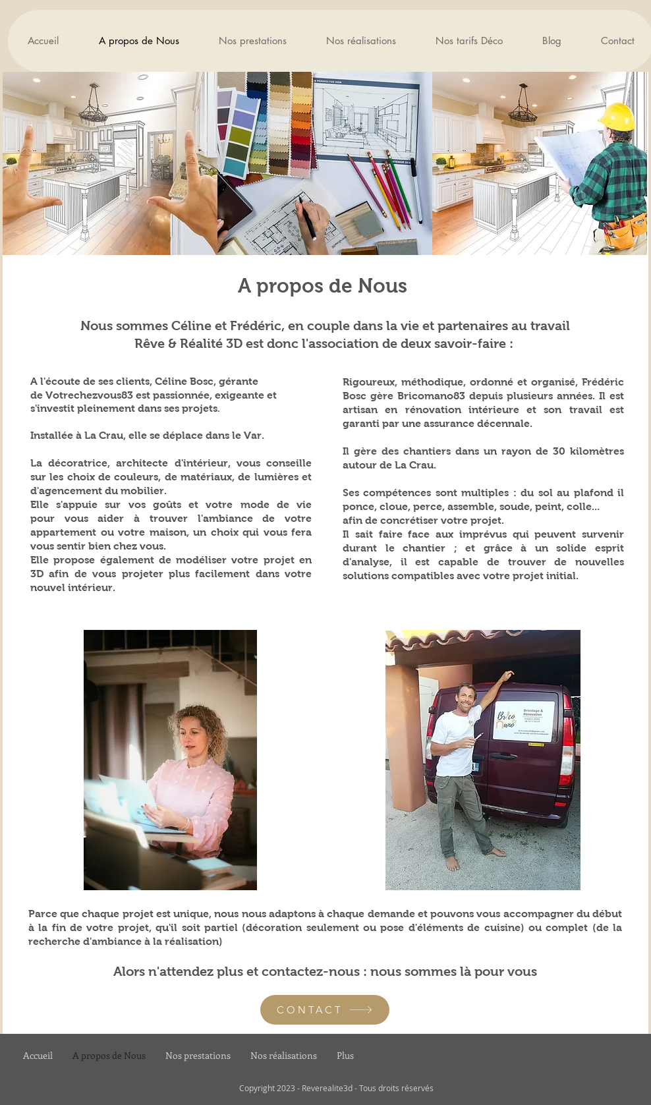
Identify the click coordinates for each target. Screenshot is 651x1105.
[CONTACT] (324, 1010)
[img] (110, 163)
